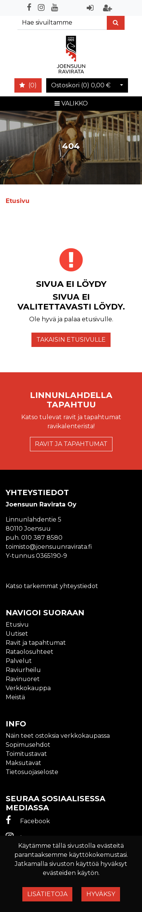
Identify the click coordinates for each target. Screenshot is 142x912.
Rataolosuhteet (29, 651)
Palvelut (19, 660)
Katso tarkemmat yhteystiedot (52, 586)
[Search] (62, 23)
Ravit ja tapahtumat (71, 443)
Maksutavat (23, 762)
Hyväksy (100, 894)
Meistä (15, 697)
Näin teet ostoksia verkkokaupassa (58, 735)
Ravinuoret (23, 679)
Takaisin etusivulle (71, 339)
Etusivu (17, 624)
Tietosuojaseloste (32, 772)
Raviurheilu (23, 670)
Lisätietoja (47, 894)
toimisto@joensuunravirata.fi (49, 546)
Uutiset (17, 633)
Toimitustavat (26, 753)
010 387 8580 (41, 537)
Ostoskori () (81, 85)
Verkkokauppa (28, 688)
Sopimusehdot (28, 744)
